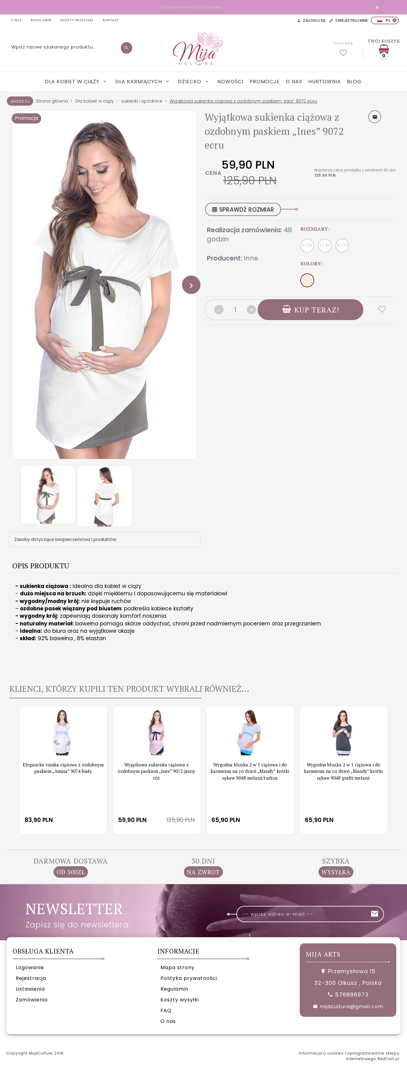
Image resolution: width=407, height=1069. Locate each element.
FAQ (166, 1010)
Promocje (265, 81)
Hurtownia (324, 81)
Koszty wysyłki (179, 999)
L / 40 (325, 245)
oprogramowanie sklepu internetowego (373, 1056)
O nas (294, 81)
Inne (251, 258)
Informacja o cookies (321, 1053)
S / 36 (307, 245)
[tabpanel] (203, 623)
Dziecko (190, 81)
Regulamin (174, 989)
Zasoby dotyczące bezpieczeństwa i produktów (65, 539)
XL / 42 (342, 245)
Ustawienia (30, 989)
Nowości (230, 81)
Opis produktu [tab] (40, 565)
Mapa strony (177, 967)
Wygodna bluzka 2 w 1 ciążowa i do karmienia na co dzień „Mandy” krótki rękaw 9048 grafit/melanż (343, 771)
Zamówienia (32, 999)
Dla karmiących (139, 81)
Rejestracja (31, 978)
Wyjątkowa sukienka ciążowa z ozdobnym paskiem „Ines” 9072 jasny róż (156, 771)
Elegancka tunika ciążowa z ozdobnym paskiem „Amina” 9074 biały (63, 768)
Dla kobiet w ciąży (73, 81)
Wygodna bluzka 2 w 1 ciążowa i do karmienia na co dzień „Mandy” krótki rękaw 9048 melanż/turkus (250, 771)
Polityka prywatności (188, 978)
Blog (354, 81)
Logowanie (30, 967)
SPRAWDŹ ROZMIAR (243, 210)
